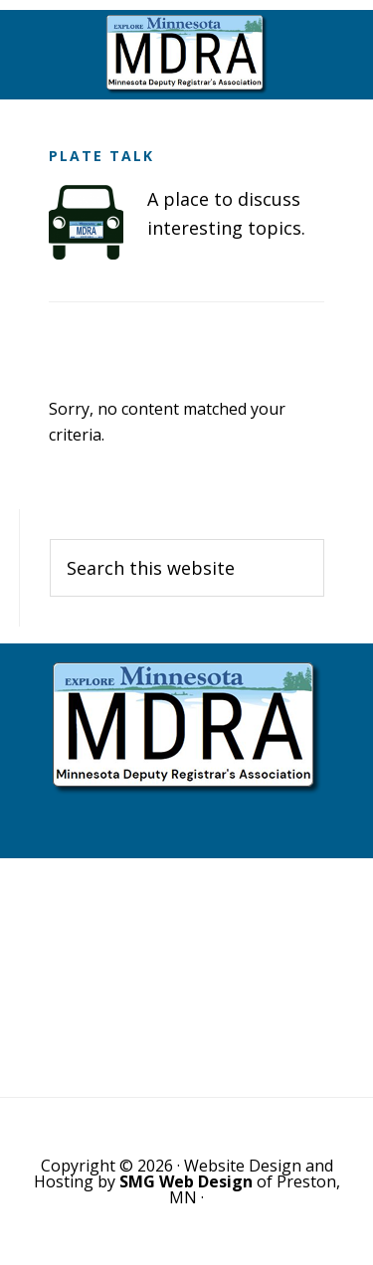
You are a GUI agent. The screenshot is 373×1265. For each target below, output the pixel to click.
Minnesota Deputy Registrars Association (187, 54)
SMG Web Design (186, 1181)
